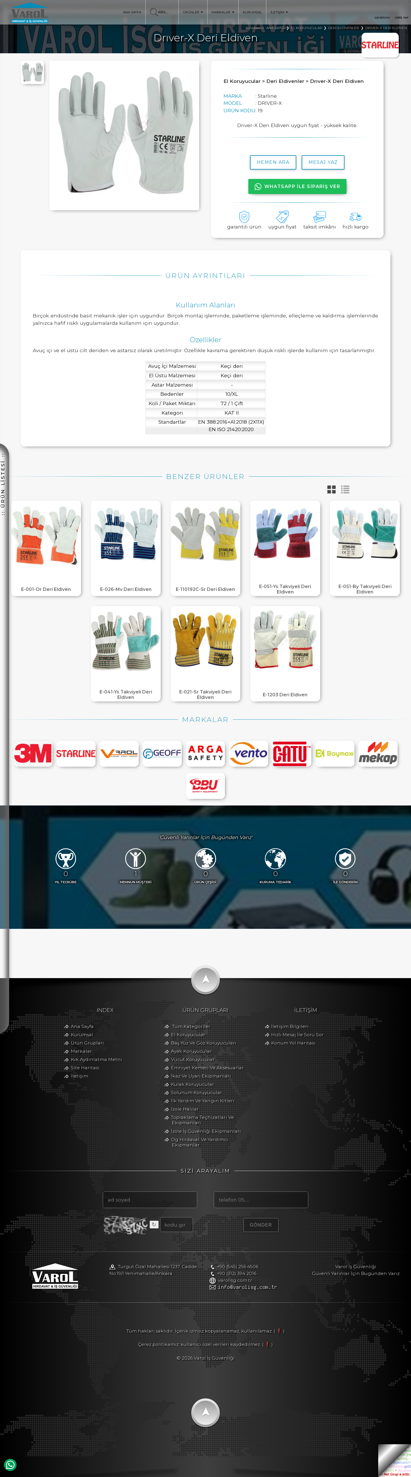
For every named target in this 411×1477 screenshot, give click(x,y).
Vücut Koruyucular (193, 1059)
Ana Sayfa (82, 1026)
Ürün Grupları (87, 1043)
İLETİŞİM (279, 12)
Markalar (81, 1051)
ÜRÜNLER (193, 12)
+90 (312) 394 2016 (236, 1273)
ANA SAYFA (132, 12)
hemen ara (273, 162)
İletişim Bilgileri (290, 1026)
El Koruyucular (188, 1034)
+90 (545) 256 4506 (237, 1266)
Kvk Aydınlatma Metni (96, 1059)
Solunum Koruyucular (196, 1092)
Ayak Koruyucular (191, 1051)
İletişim (79, 1076)
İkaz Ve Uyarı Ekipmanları (201, 1076)
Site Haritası (85, 1067)
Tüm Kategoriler (191, 1026)
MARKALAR (222, 12)
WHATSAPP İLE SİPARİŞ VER (298, 186)
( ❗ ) (279, 1331)
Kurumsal (82, 1034)
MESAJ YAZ (323, 162)
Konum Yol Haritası (293, 1043)
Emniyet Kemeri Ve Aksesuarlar (207, 1067)
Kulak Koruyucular (192, 1084)
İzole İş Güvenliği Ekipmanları (206, 1131)
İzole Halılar (185, 1109)
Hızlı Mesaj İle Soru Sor (297, 1034)
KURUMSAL (252, 12)
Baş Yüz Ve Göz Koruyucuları (203, 1043)
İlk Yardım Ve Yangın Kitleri (202, 1100)
